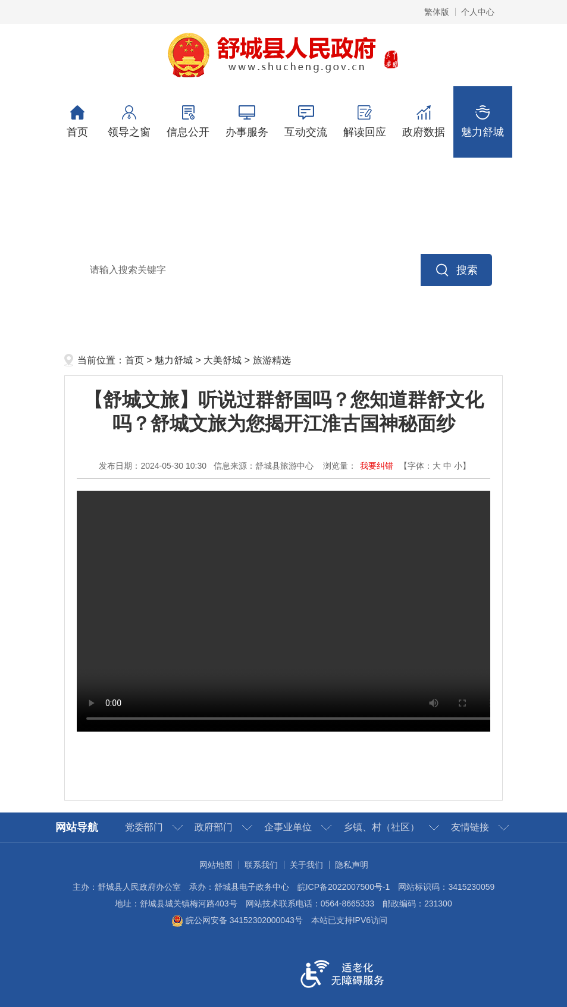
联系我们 (261, 865)
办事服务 (247, 121)
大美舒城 (222, 360)
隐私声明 (351, 865)
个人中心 (477, 12)
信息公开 (188, 121)
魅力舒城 (482, 121)
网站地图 (216, 865)
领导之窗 (129, 121)
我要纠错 (376, 465)
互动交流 (306, 121)
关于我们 (306, 865)
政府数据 (423, 121)
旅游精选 (272, 360)
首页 (77, 121)
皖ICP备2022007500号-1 (343, 887)
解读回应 (365, 121)
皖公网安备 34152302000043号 (237, 920)
